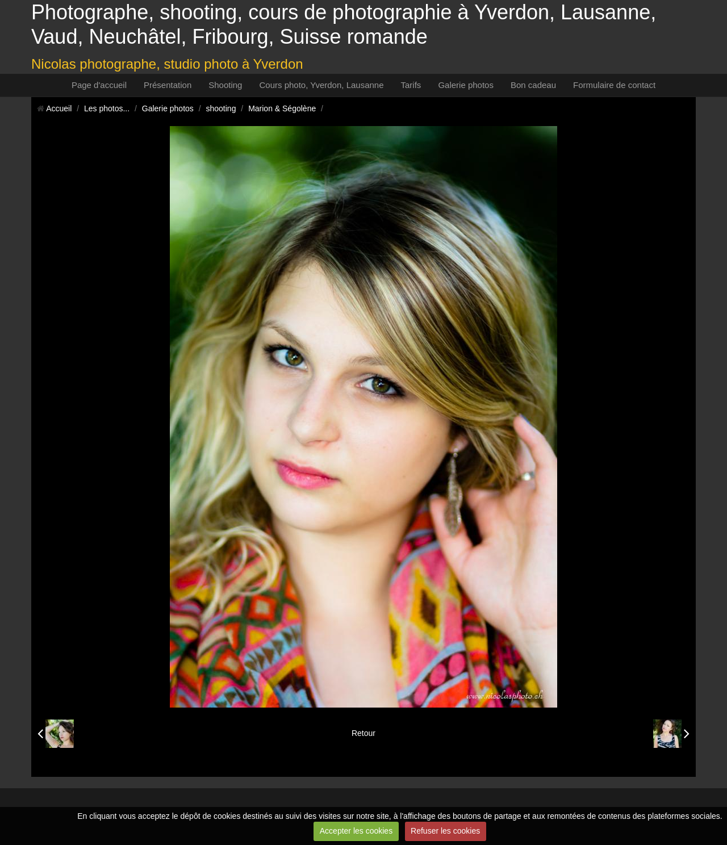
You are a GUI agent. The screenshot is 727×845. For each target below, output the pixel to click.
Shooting (225, 85)
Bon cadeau (533, 85)
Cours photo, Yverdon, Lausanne (321, 85)
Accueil (59, 108)
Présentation (167, 85)
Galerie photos (466, 85)
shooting (221, 108)
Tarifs (411, 85)
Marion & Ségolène (282, 108)
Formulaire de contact (614, 85)
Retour (363, 733)
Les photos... (106, 108)
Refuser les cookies (445, 830)
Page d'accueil (99, 85)
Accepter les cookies (356, 830)
